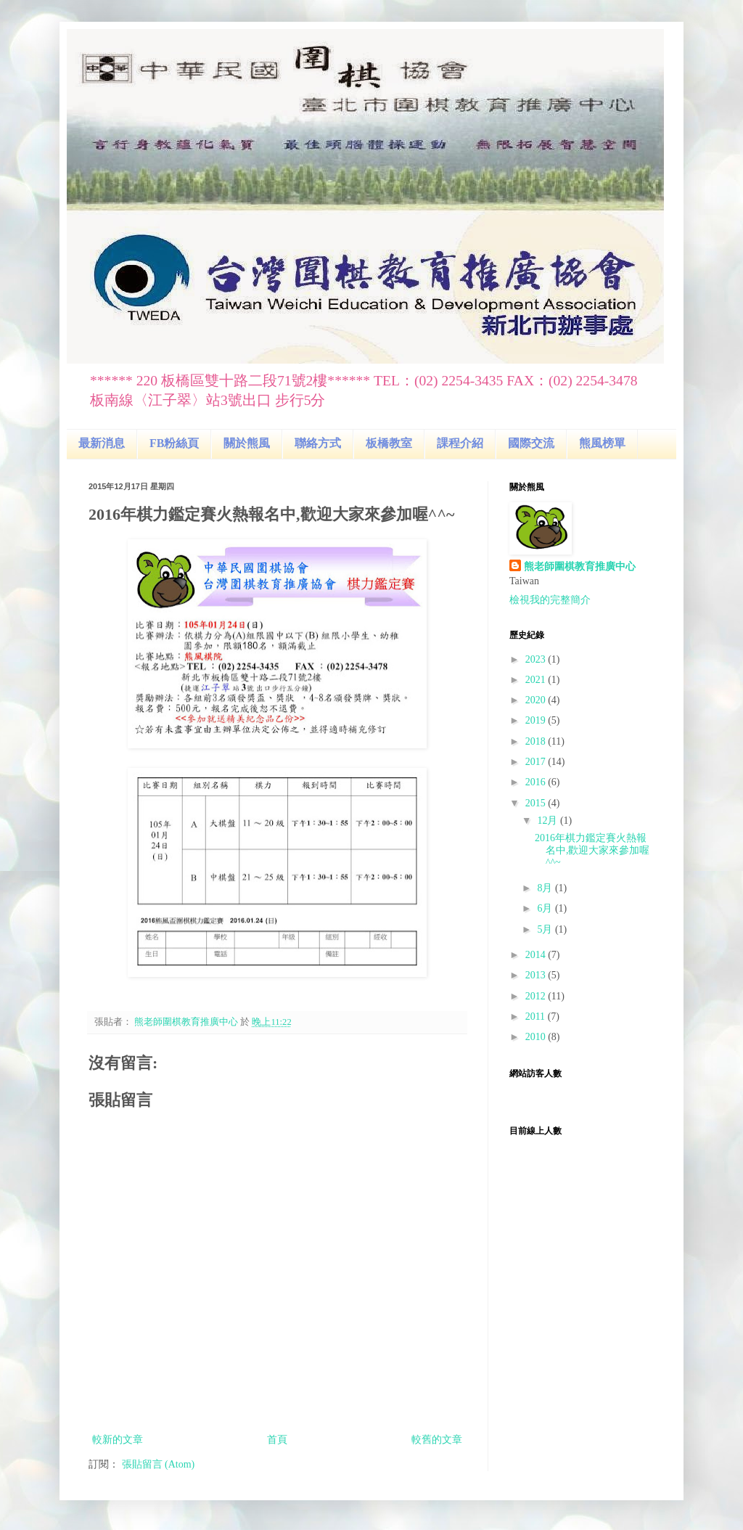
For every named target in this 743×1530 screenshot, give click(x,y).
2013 (537, 975)
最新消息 (101, 443)
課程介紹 (460, 443)
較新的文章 (117, 1439)
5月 (546, 929)
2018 (537, 741)
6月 (546, 908)
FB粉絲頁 (174, 443)
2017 (537, 761)
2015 (537, 803)
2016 (537, 782)
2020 (537, 700)
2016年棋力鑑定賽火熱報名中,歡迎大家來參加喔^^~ (592, 850)
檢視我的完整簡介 (550, 599)
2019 (537, 720)
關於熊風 (246, 443)
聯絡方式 (318, 443)
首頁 (277, 1439)
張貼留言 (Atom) (158, 1464)
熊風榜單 (602, 443)
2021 (537, 679)
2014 (537, 954)
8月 (546, 888)
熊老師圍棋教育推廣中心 (580, 566)
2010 (537, 1036)
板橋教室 (389, 443)
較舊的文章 (436, 1439)
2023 (537, 659)
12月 (548, 820)
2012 (537, 996)
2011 (536, 1016)
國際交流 (531, 443)
